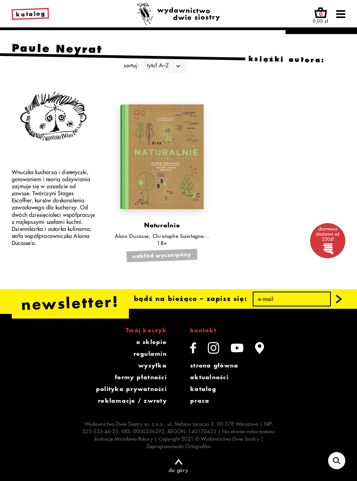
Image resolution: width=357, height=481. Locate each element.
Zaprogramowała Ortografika (178, 446)
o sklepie (151, 342)
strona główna (214, 365)
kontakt (203, 330)
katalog (203, 389)
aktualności (209, 377)
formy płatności (141, 377)
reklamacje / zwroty (132, 401)
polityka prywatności (131, 389)
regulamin (150, 354)
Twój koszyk (146, 330)
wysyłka (152, 365)
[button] (339, 299)
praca (199, 401)
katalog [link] (31, 14)
